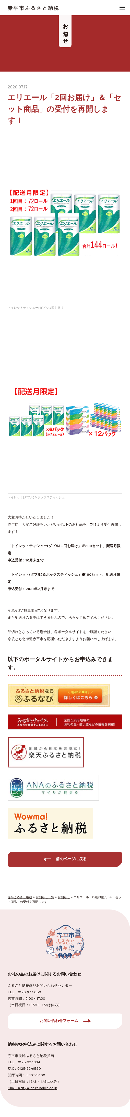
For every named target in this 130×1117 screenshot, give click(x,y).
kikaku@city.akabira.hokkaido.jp (32, 1088)
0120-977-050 (29, 992)
